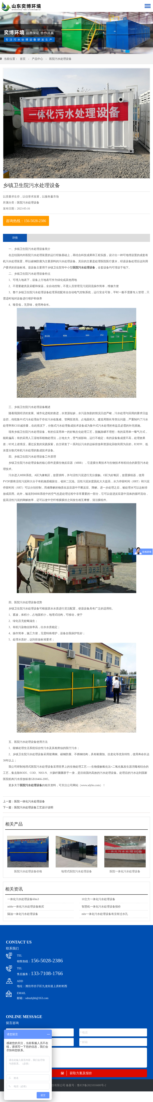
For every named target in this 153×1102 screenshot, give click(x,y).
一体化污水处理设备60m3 (23, 899)
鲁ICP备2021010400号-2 (91, 1085)
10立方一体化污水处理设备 (98, 899)
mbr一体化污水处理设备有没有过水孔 (105, 914)
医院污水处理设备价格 (28, 871)
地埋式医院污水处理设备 (76, 871)
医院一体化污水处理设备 (29, 801)
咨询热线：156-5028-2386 (26, 221)
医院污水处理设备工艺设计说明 (33, 807)
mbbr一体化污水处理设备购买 (25, 906)
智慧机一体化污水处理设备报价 (101, 906)
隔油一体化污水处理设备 (22, 914)
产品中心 (37, 58)
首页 (23, 58)
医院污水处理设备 (60, 58)
